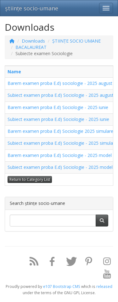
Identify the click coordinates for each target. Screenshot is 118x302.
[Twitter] (67, 263)
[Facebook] (49, 263)
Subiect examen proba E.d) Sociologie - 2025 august (61, 95)
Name (14, 72)
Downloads (33, 41)
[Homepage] (11, 41)
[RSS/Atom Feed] (31, 263)
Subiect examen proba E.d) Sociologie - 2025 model (60, 167)
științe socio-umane (31, 8)
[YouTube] (104, 275)
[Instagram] (104, 263)
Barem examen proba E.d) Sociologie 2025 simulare (60, 131)
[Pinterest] (86, 263)
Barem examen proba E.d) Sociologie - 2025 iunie (58, 107)
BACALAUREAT (31, 47)
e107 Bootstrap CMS (61, 286)
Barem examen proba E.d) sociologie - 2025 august (60, 83)
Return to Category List (29, 179)
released (104, 286)
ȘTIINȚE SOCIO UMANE (76, 41)
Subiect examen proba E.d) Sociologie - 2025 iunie (58, 119)
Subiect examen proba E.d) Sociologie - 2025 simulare (62, 143)
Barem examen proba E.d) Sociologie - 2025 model (60, 155)
